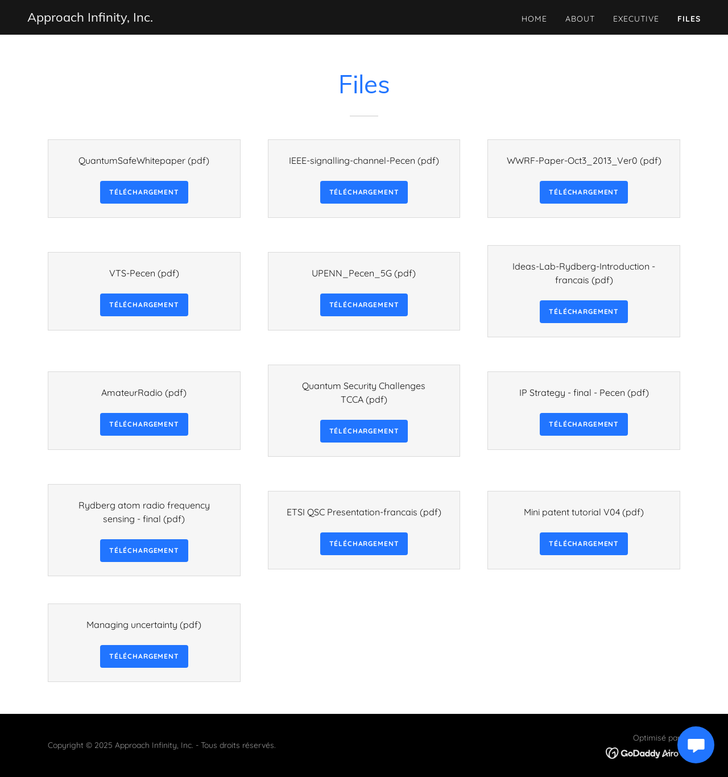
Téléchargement (144, 192)
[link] (90, 18)
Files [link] (689, 19)
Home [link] (534, 19)
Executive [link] (636, 19)
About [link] (580, 19)
